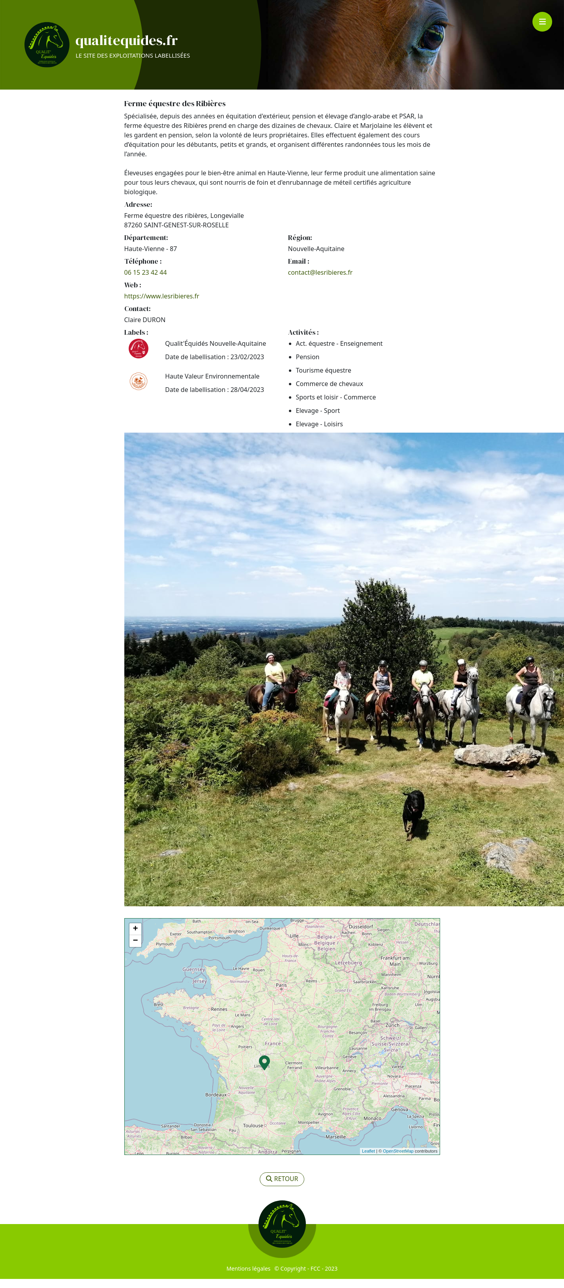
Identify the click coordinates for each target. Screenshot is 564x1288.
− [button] (135, 950)
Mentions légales (249, 1277)
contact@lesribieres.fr (320, 281)
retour (282, 1188)
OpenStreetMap (398, 1160)
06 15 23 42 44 (145, 281)
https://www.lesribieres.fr (161, 305)
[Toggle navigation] (542, 22)
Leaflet (368, 1160)
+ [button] (135, 938)
